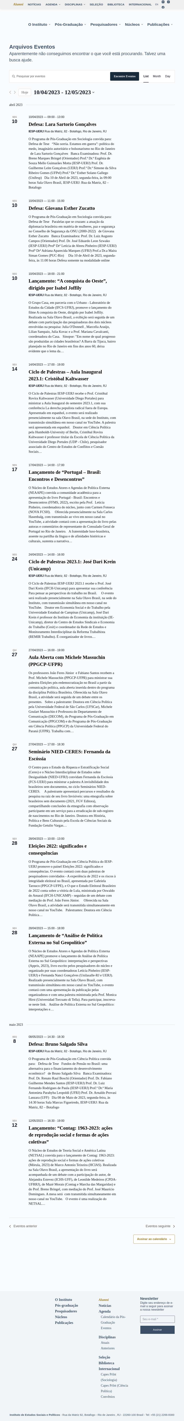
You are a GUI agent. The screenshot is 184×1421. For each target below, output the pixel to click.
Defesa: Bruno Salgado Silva (58, 1044)
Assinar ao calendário (152, 1239)
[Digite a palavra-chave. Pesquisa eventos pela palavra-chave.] (59, 76)
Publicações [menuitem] (160, 24)
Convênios (108, 1396)
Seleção (104, 1357)
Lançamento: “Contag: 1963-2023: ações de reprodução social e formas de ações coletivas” (70, 1135)
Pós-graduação (66, 1305)
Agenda (105, 1311)
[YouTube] (163, 2)
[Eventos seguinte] (15, 92)
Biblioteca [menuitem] (115, 4)
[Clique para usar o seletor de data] (64, 92)
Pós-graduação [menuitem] (71, 24)
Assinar (157, 1329)
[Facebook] (163, 7)
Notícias (105, 1306)
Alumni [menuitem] (18, 4)
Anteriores (108, 1348)
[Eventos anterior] (10, 92)
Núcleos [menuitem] (134, 24)
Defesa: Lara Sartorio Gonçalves (62, 124)
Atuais (105, 1342)
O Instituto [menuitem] (39, 24)
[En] (156, 4)
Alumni (104, 1300)
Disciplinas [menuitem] (75, 4)
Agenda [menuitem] (53, 4)
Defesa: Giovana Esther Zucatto (62, 208)
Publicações (64, 1323)
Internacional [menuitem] (142, 4)
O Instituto (63, 1300)
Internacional (109, 1369)
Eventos (106, 1328)
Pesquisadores (66, 1311)
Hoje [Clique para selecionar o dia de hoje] (24, 92)
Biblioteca (106, 1363)
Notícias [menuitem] (34, 4)
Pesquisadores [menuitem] (105, 24)
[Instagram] (168, 2)
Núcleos (61, 1317)
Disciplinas (107, 1337)
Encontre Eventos (124, 76)
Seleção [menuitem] (96, 4)
